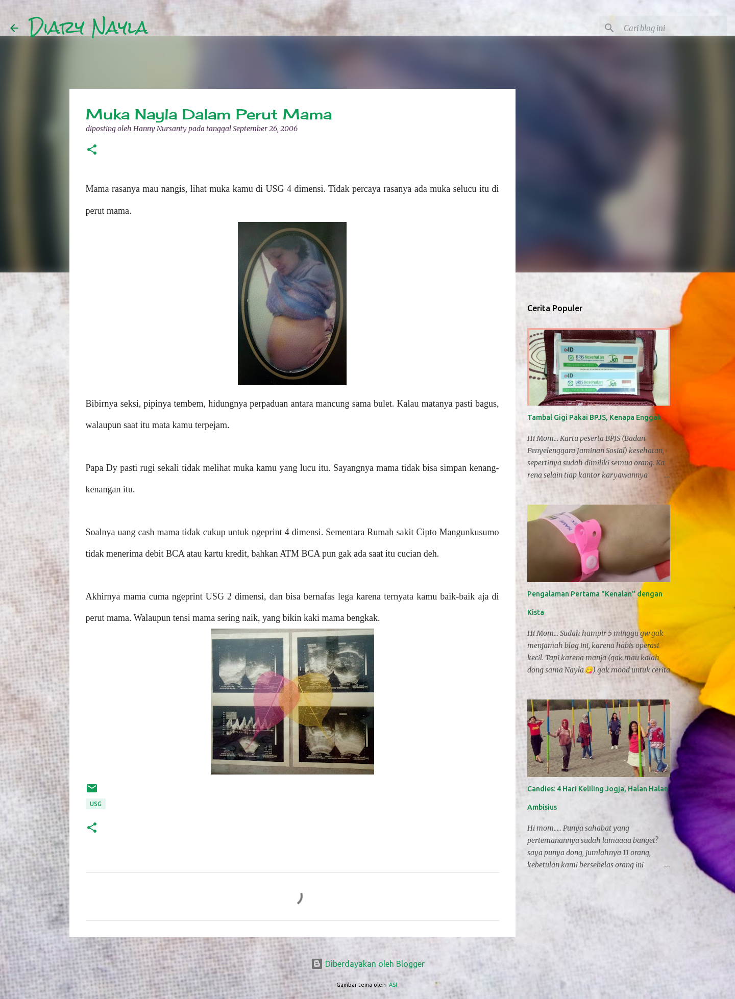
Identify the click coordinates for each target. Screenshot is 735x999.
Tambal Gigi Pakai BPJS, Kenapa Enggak (594, 417)
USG (96, 804)
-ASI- (393, 985)
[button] (92, 150)
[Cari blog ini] (673, 28)
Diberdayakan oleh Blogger (368, 963)
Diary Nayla (88, 27)
